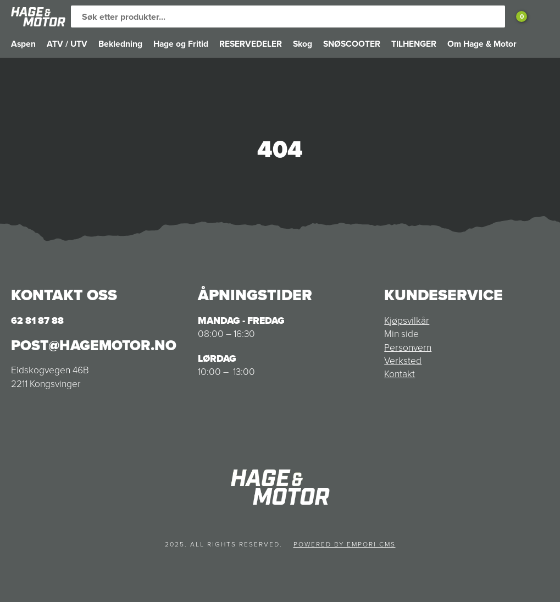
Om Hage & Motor (482, 43)
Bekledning (120, 43)
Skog (302, 43)
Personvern (407, 347)
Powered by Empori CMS (344, 544)
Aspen (23, 43)
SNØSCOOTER (351, 43)
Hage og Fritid (180, 43)
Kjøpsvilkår (406, 320)
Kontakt (399, 374)
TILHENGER (413, 43)
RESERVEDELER (250, 43)
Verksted (403, 361)
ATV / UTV (67, 43)
